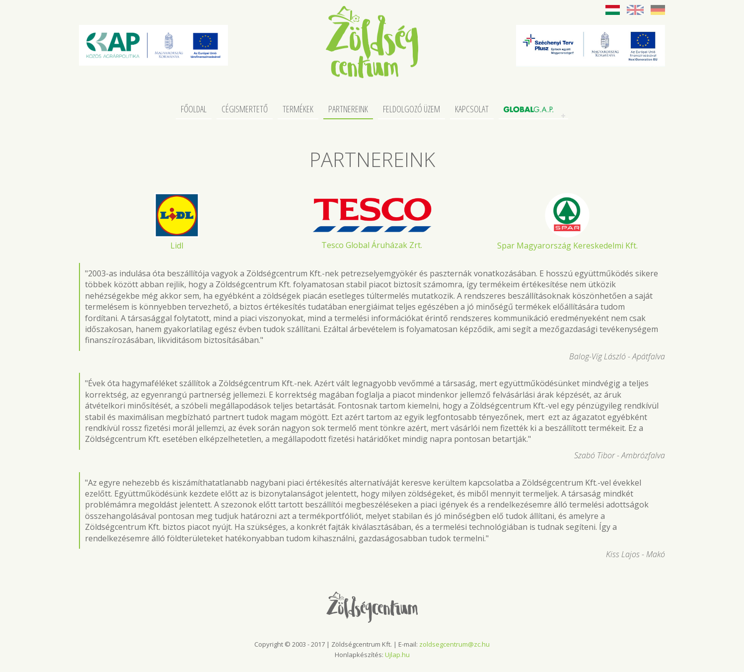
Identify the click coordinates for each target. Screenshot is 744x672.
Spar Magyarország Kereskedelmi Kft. (567, 245)
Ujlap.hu (397, 654)
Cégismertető (245, 109)
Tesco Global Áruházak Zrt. (371, 245)
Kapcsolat (472, 109)
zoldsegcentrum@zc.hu (454, 644)
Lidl (176, 245)
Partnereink (348, 109)
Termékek (298, 109)
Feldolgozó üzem (411, 109)
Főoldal (194, 109)
